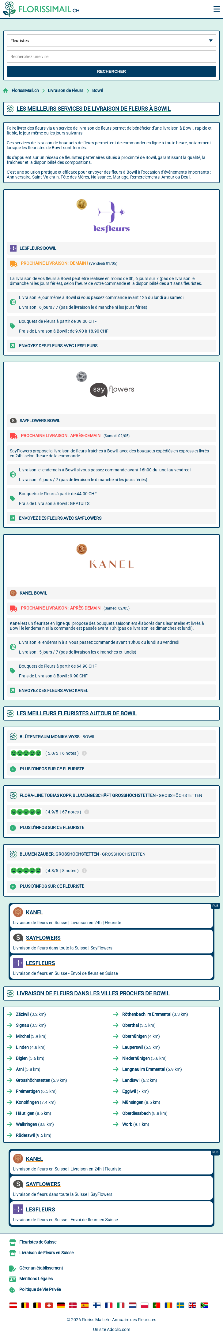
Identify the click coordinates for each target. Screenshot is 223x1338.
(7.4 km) (36, 1102)
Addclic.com (118, 1329)
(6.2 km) (139, 1080)
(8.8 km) (145, 1113)
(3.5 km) (139, 1025)
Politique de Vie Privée (40, 1289)
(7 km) (135, 1091)
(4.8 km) (31, 1047)
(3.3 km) (155, 1014)
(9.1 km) (135, 1124)
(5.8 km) (28, 1069)
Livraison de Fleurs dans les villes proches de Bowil (93, 993)
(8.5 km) (141, 1102)
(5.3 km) (141, 1047)
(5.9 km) (152, 1069)
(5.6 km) (30, 1058)
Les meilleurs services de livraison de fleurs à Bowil (94, 108)
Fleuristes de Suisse (37, 1242)
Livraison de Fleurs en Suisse (46, 1252)
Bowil (97, 90)
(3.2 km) (31, 1014)
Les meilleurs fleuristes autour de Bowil (77, 713)
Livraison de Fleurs (65, 90)
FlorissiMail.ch (25, 90)
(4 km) (141, 1036)
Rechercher (111, 71)
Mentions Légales (36, 1278)
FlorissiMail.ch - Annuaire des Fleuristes (119, 1319)
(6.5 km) (36, 1091)
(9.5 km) (33, 1135)
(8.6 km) (33, 1113)
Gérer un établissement (41, 1268)
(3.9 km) (31, 1036)
